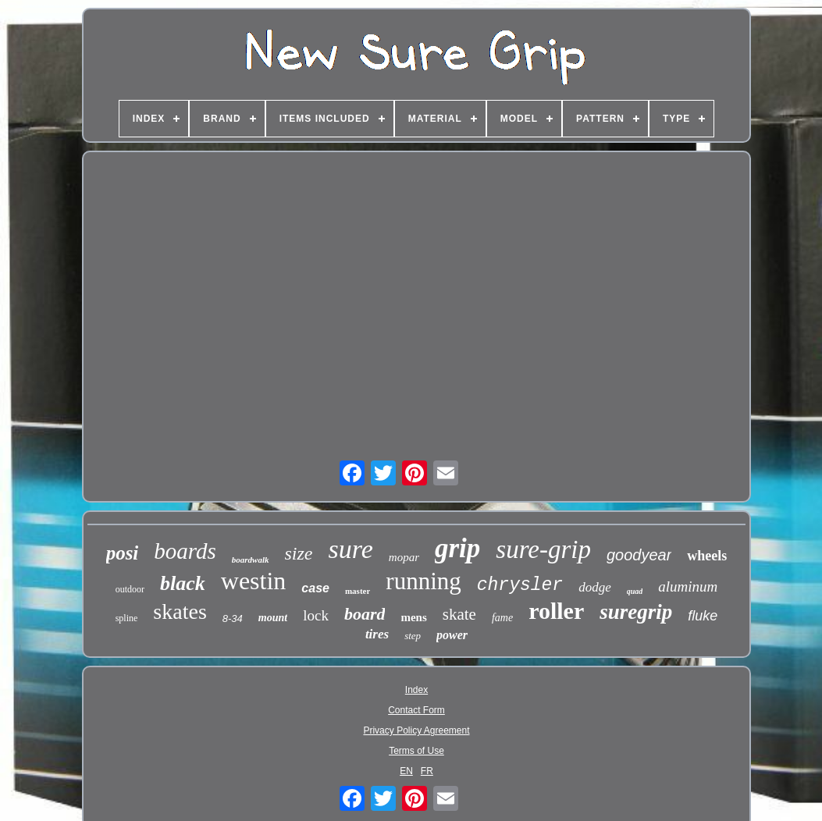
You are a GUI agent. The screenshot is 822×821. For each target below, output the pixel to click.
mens (413, 617)
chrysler (520, 585)
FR (427, 771)
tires (377, 634)
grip (457, 548)
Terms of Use (416, 750)
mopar (404, 557)
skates (179, 611)
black (182, 583)
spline (127, 618)
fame (502, 618)
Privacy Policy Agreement (416, 730)
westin (253, 581)
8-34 (232, 618)
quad (635, 591)
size (299, 553)
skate (459, 614)
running (423, 581)
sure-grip (543, 549)
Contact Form (416, 710)
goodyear (639, 554)
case (315, 588)
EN (406, 771)
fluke (702, 616)
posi (122, 552)
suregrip (636, 612)
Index (416, 689)
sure (351, 549)
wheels (707, 555)
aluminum (687, 586)
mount (272, 618)
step (412, 636)
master (357, 590)
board (365, 614)
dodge (594, 587)
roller (556, 611)
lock (316, 615)
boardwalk (250, 559)
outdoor (130, 589)
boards (185, 550)
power (452, 635)
